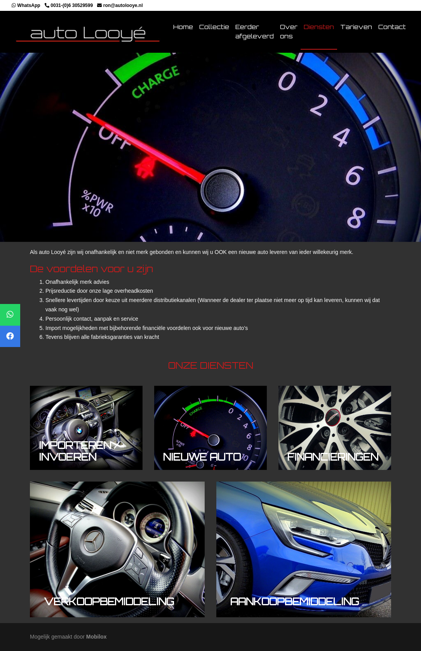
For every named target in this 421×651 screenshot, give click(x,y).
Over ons (288, 31)
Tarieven (356, 27)
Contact (392, 27)
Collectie (214, 27)
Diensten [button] (319, 27)
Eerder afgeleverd (254, 31)
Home (183, 27)
